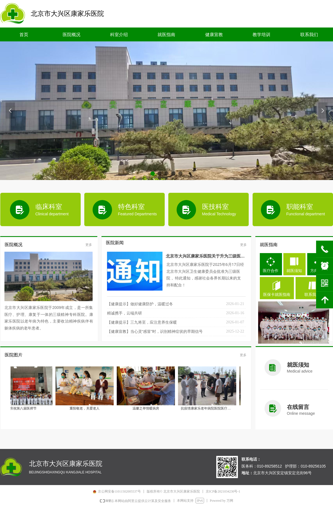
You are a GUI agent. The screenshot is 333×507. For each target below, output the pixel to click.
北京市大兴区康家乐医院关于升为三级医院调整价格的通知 (205, 257)
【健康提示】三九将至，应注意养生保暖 (142, 322)
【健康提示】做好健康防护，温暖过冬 (140, 304)
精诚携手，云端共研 (124, 313)
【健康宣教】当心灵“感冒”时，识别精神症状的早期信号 (155, 331)
